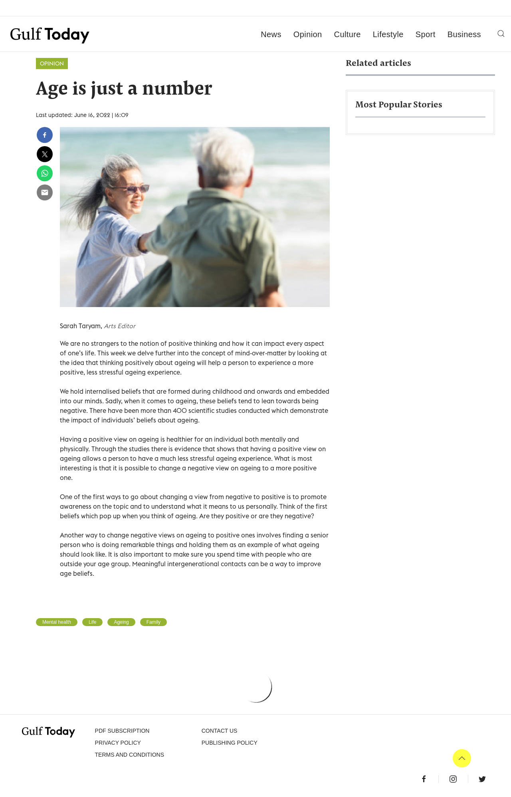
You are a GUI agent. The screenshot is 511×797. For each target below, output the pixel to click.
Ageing (121, 622)
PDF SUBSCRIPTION (122, 731)
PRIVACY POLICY (118, 743)
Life (92, 622)
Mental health (56, 622)
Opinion (307, 34)
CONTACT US (220, 731)
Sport (426, 34)
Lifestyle (388, 34)
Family (153, 622)
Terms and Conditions (129, 754)
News (271, 34)
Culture (347, 34)
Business (464, 34)
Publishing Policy (229, 743)
